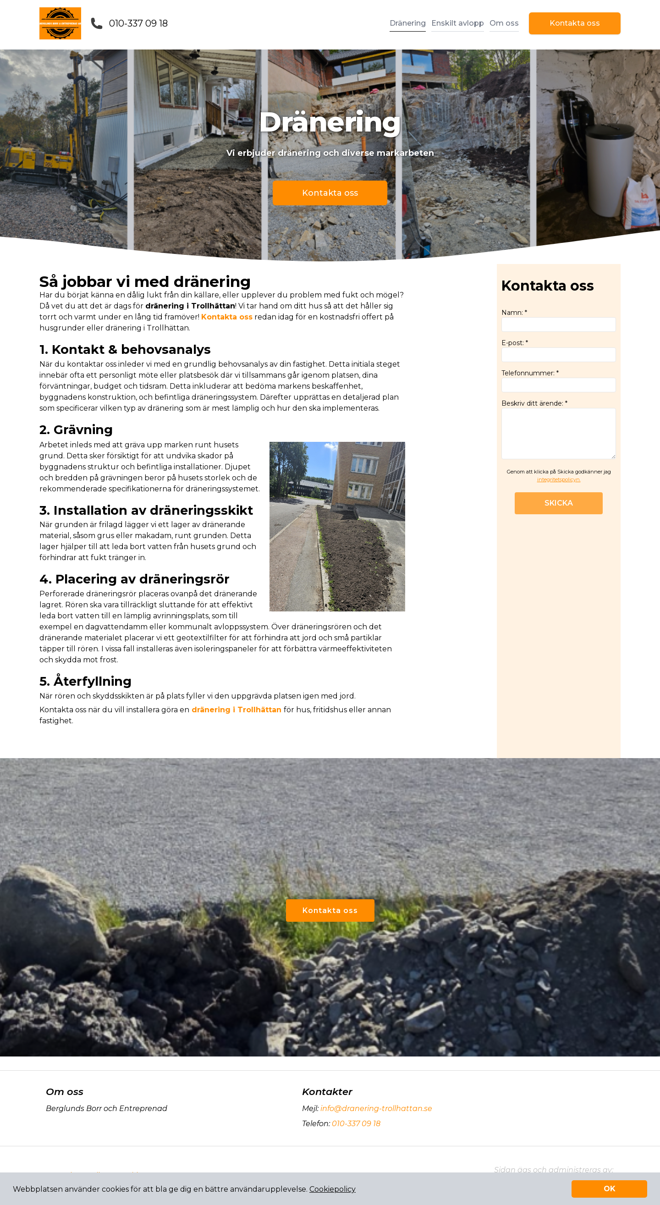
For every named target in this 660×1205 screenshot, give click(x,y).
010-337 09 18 (138, 23)
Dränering (408, 23)
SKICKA (558, 503)
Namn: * (558, 320)
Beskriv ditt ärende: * (558, 429)
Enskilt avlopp (457, 23)
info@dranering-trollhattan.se (375, 1108)
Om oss (504, 23)
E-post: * (558, 350)
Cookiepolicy (332, 1189)
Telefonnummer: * (558, 380)
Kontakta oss (575, 23)
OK (610, 1188)
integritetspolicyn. (559, 479)
